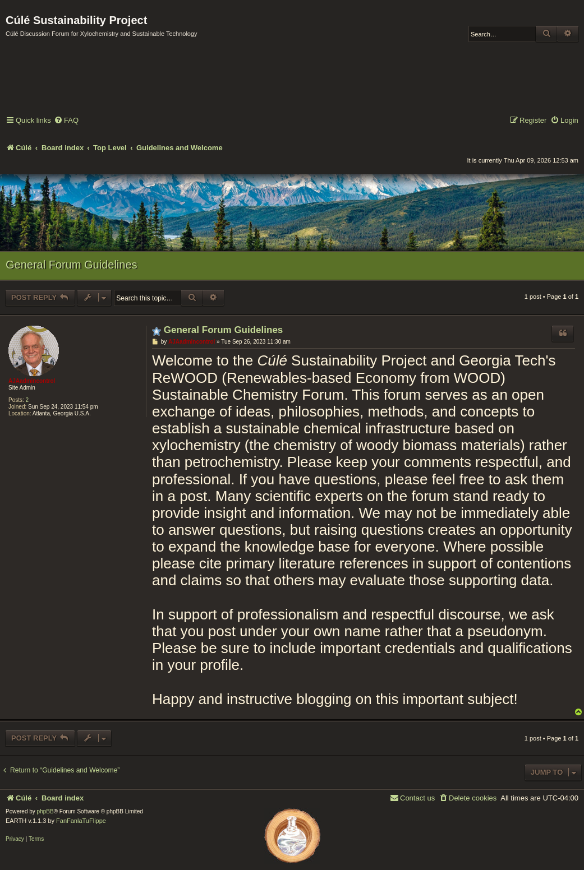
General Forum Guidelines (71, 264)
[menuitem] (66, 121)
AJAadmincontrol (31, 381)
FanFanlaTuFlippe (81, 820)
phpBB (45, 811)
